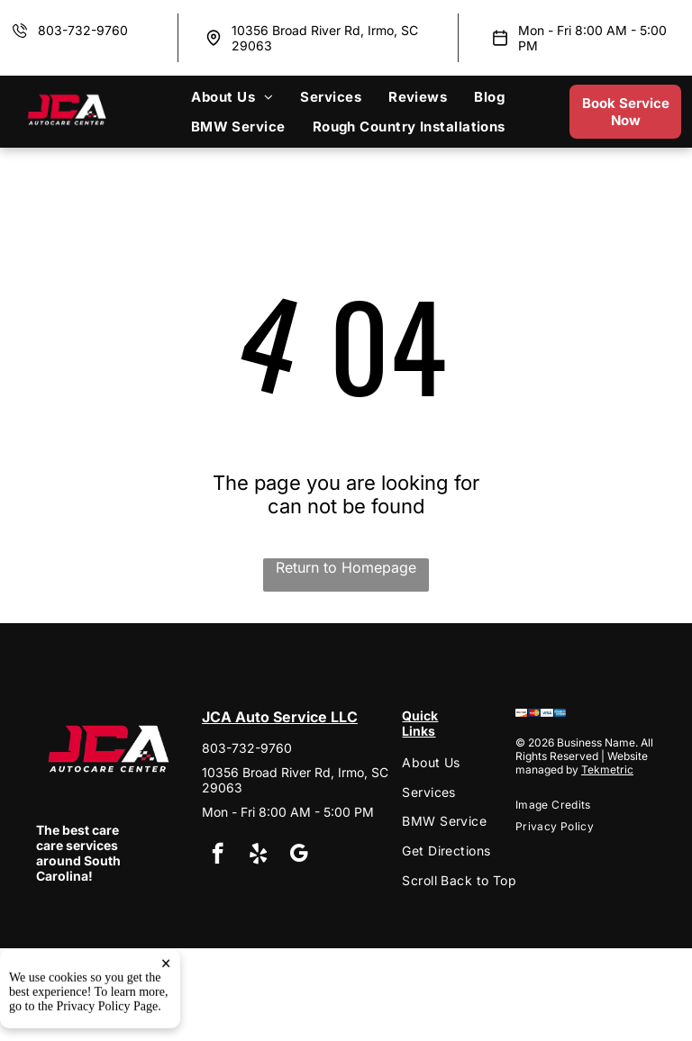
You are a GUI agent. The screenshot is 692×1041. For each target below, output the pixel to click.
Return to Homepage (346, 567)
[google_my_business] (298, 855)
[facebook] (217, 855)
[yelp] (258, 855)
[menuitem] (232, 97)
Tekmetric (607, 769)
